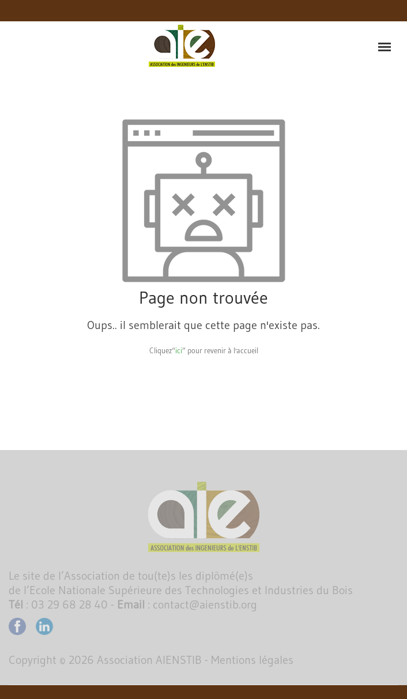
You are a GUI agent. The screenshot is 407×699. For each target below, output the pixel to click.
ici (178, 350)
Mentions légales (252, 660)
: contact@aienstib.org (187, 604)
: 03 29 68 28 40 (58, 604)
